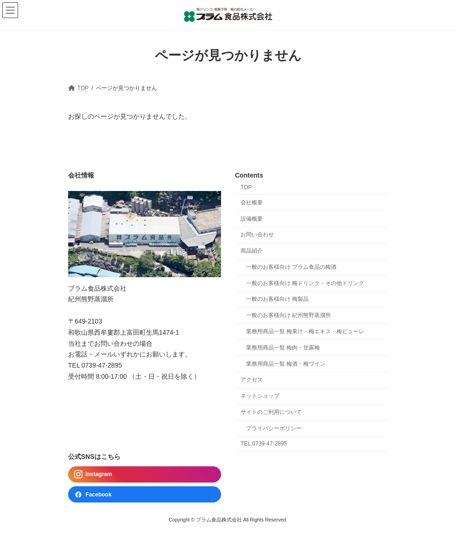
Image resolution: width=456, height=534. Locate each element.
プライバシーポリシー (274, 428)
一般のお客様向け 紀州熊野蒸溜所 (288, 315)
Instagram (93, 474)
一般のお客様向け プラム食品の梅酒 (291, 267)
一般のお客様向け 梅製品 (277, 299)
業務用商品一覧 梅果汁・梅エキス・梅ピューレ (305, 331)
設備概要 (252, 218)
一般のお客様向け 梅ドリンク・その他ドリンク (305, 283)
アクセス (252, 379)
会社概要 (252, 202)
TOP (246, 187)
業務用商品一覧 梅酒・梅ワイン (285, 363)
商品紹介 (252, 251)
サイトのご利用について (271, 412)
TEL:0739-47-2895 (264, 443)
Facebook (93, 494)
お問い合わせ (257, 234)
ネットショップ (260, 396)
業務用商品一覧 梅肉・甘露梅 (283, 347)
